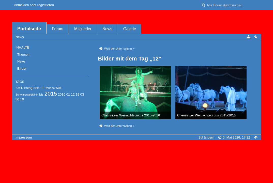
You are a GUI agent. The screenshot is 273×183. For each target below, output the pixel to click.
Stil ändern (206, 137)
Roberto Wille (53, 87)
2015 (50, 93)
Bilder (22, 68)
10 (22, 99)
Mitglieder (83, 29)
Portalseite (29, 28)
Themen (23, 54)
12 (73, 94)
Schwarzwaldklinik (27, 94)
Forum (57, 29)
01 (68, 94)
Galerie (129, 29)
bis (41, 94)
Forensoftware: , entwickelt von (136, 146)
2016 (61, 94)
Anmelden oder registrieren (34, 5)
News (107, 29)
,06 (18, 88)
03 (82, 94)
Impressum (24, 137)
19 (77, 94)
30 (17, 99)
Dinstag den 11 (32, 88)
